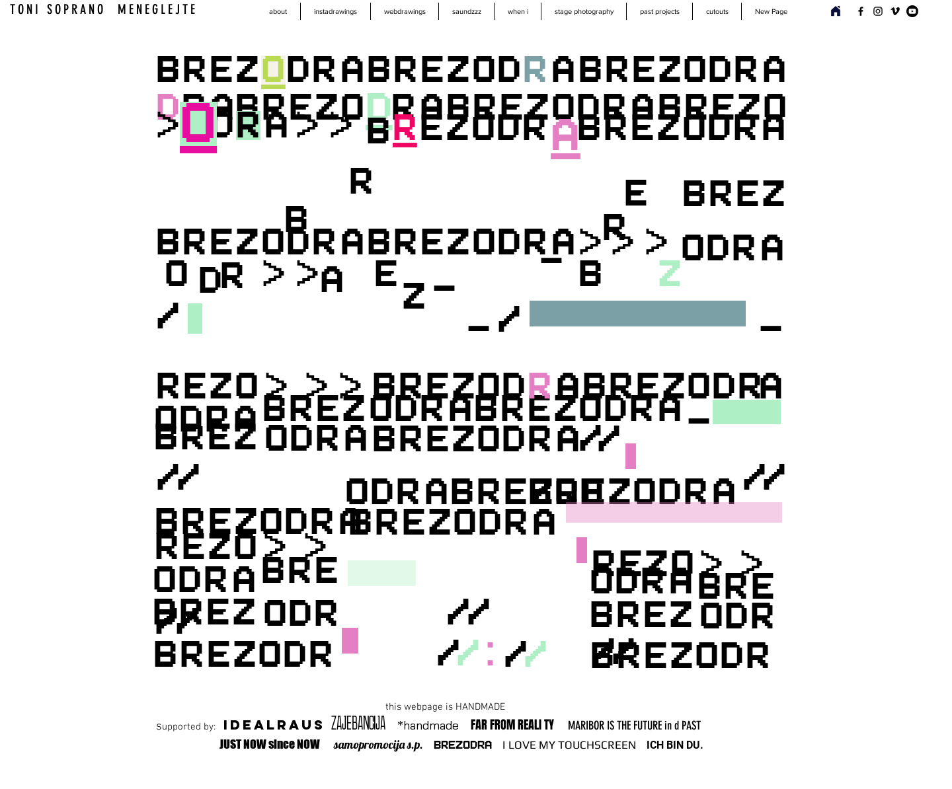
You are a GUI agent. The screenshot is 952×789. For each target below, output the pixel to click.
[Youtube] (912, 11)
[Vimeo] (895, 11)
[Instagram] (878, 11)
